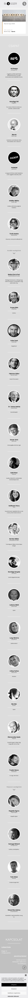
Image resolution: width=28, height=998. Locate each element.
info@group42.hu (6, 953)
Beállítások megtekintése (14, 993)
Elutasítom (14, 988)
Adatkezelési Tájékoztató (13, 996)
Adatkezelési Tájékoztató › (19, 961)
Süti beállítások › (22, 963)
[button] (26, 975)
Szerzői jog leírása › (21, 960)
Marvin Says (7, 31)
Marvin (13, 31)
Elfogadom (14, 984)
